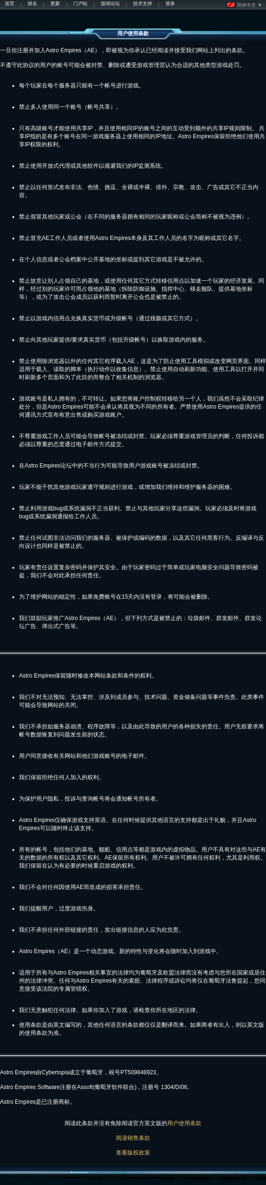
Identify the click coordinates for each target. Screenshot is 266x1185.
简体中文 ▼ (244, 5)
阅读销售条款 (133, 1138)
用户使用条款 (184, 1123)
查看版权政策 (133, 1152)
